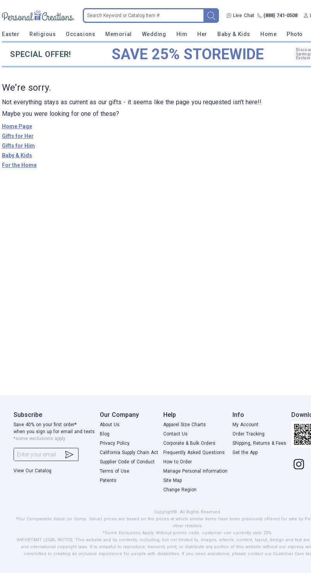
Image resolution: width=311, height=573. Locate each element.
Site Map (172, 480)
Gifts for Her (18, 136)
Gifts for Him (18, 146)
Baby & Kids (233, 34)
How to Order (177, 462)
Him (182, 34)
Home (268, 34)
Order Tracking (248, 434)
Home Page (17, 126)
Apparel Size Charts (184, 424)
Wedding (154, 34)
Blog (104, 434)
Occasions (80, 34)
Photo (295, 34)
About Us (110, 424)
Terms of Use (114, 471)
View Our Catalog (32, 470)
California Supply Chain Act (129, 452)
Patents (108, 480)
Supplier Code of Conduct (127, 462)
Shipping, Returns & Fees (259, 443)
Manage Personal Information (195, 471)
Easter (10, 34)
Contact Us (175, 434)
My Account (245, 424)
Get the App (245, 452)
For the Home (19, 165)
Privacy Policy (115, 443)
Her (202, 34)
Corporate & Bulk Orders (189, 443)
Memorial (118, 34)
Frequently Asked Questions (194, 452)
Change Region (180, 489)
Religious (42, 34)
